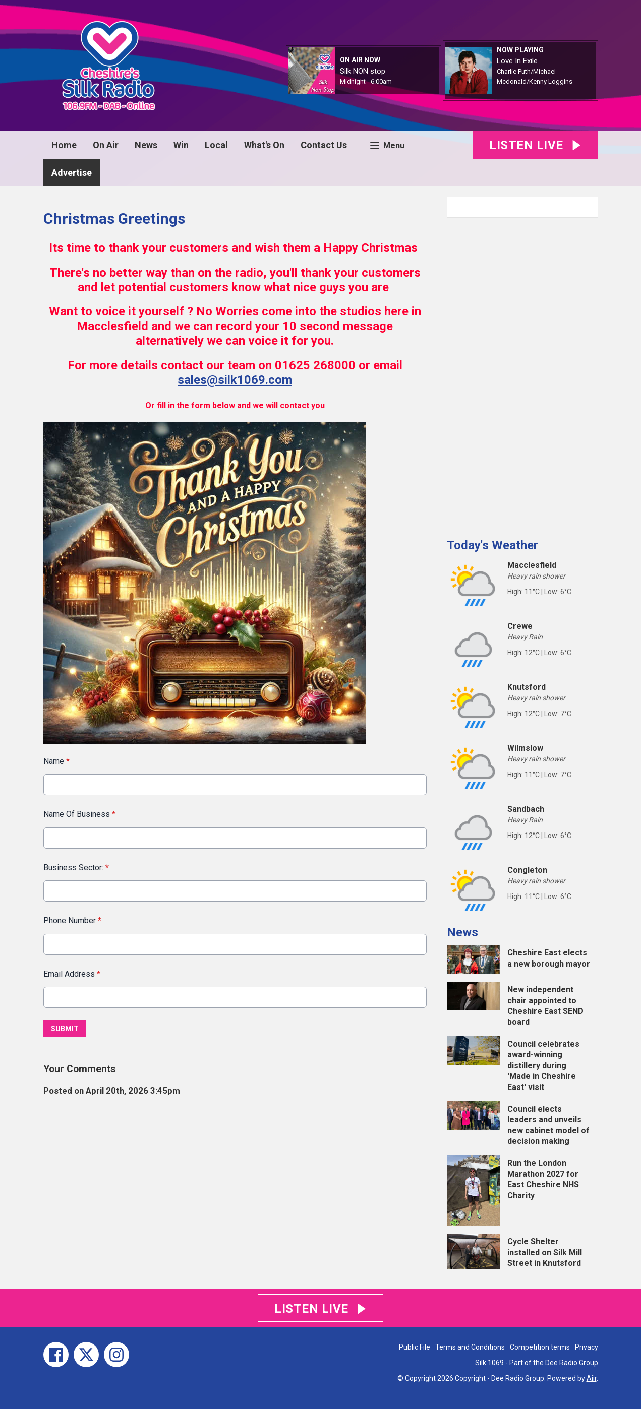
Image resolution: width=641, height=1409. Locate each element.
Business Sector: (76, 867)
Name (56, 761)
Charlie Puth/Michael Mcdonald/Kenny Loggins (534, 76)
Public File (414, 1347)
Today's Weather (492, 545)
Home (64, 145)
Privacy (586, 1347)
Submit (65, 1028)
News (146, 145)
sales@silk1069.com (235, 380)
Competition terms (540, 1347)
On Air (106, 145)
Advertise (71, 172)
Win (181, 145)
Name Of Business (79, 814)
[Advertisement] (522, 374)
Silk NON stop (362, 71)
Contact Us (324, 145)
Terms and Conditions (470, 1347)
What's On (264, 145)
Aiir (592, 1378)
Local (216, 145)
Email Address (71, 974)
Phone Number (72, 920)
